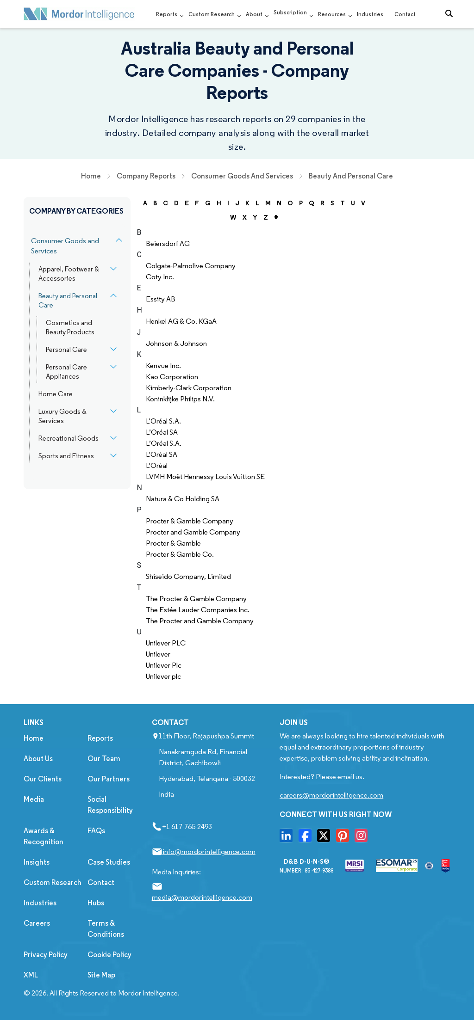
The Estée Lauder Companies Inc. (197, 609)
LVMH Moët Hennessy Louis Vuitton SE (205, 476)
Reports (166, 14)
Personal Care (66, 349)
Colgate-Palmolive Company (191, 265)
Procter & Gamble (173, 543)
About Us (38, 758)
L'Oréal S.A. (163, 421)
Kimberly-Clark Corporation (188, 387)
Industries (370, 14)
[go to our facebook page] (307, 838)
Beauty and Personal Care (67, 300)
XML (31, 975)
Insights (37, 862)
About (254, 14)
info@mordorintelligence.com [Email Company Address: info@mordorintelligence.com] (209, 851)
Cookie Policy (109, 954)
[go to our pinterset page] (345, 838)
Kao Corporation (172, 376)
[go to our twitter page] (326, 838)
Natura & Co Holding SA (182, 498)
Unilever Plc (163, 665)
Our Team (103, 758)
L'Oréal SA (161, 454)
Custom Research (211, 14)
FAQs (96, 830)
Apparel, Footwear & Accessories (68, 274)
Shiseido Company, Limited (188, 576)
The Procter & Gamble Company (196, 598)
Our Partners (108, 778)
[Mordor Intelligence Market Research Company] (79, 14)
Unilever (158, 654)
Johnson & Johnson (176, 343)
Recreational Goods (68, 438)
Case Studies (108, 862)
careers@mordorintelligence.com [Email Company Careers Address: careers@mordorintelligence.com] (331, 795)
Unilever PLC (166, 643)
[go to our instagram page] (363, 838)
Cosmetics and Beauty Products (70, 327)
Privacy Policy (46, 954)
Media (34, 799)
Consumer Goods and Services (65, 245)
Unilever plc (163, 676)
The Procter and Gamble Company (200, 620)
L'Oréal (157, 465)
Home (34, 738)
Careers (37, 923)
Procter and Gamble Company (193, 532)
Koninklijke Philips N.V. (180, 398)
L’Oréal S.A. (163, 443)
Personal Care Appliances (66, 372)
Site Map (101, 975)
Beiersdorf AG (168, 243)
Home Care (55, 394)
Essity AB (160, 299)
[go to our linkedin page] (288, 838)
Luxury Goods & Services (62, 416)
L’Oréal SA (162, 432)
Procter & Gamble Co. (180, 554)
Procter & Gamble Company (189, 520)
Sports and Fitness (66, 456)
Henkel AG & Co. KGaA (181, 321)
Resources (332, 14)
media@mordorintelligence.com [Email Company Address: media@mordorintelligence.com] (202, 897)
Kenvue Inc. (163, 365)
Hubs (95, 902)
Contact (405, 14)
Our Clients (43, 778)
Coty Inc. (160, 276)
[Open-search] (451, 14)
